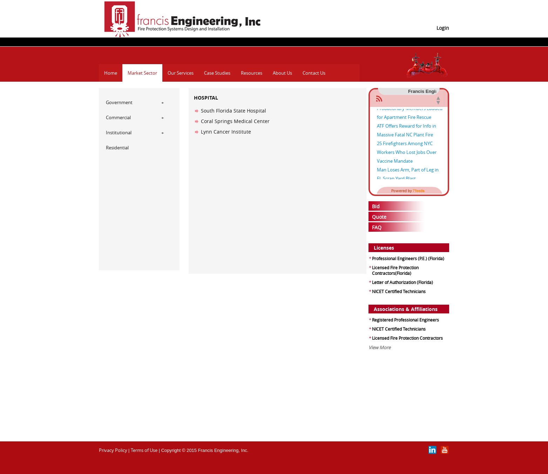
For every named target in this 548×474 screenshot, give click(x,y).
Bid (376, 206)
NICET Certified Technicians (399, 291)
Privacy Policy (113, 450)
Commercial (118, 117)
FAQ (376, 227)
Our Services (181, 73)
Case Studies (217, 73)
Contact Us (314, 73)
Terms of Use (144, 450)
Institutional (118, 132)
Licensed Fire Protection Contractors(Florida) (395, 270)
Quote (379, 217)
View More (379, 347)
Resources (251, 73)
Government (119, 102)
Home (110, 73)
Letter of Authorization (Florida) (402, 282)
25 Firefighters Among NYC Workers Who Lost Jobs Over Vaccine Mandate (407, 153)
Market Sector (142, 73)
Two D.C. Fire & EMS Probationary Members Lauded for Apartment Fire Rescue (409, 110)
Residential (117, 147)
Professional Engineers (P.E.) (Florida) (408, 258)
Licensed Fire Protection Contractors (407, 338)
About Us (282, 73)
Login (443, 28)
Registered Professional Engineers (405, 320)
